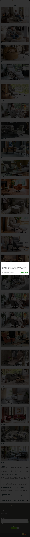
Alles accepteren (24, 272)
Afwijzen (12, 272)
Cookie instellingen (5, 272)
